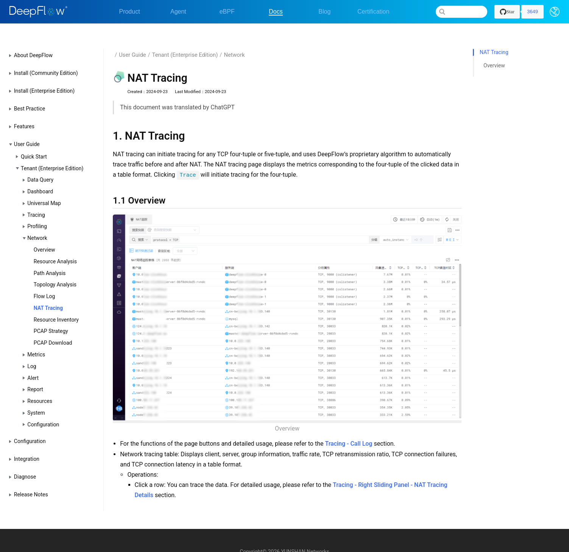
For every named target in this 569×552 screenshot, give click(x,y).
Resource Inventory (56, 306)
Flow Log (44, 283)
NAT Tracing (48, 294)
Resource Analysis (55, 248)
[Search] (461, 12)
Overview (44, 236)
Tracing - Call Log (348, 430)
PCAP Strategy (51, 318)
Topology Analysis (55, 271)
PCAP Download (53, 330)
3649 (532, 11)
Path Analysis (50, 260)
